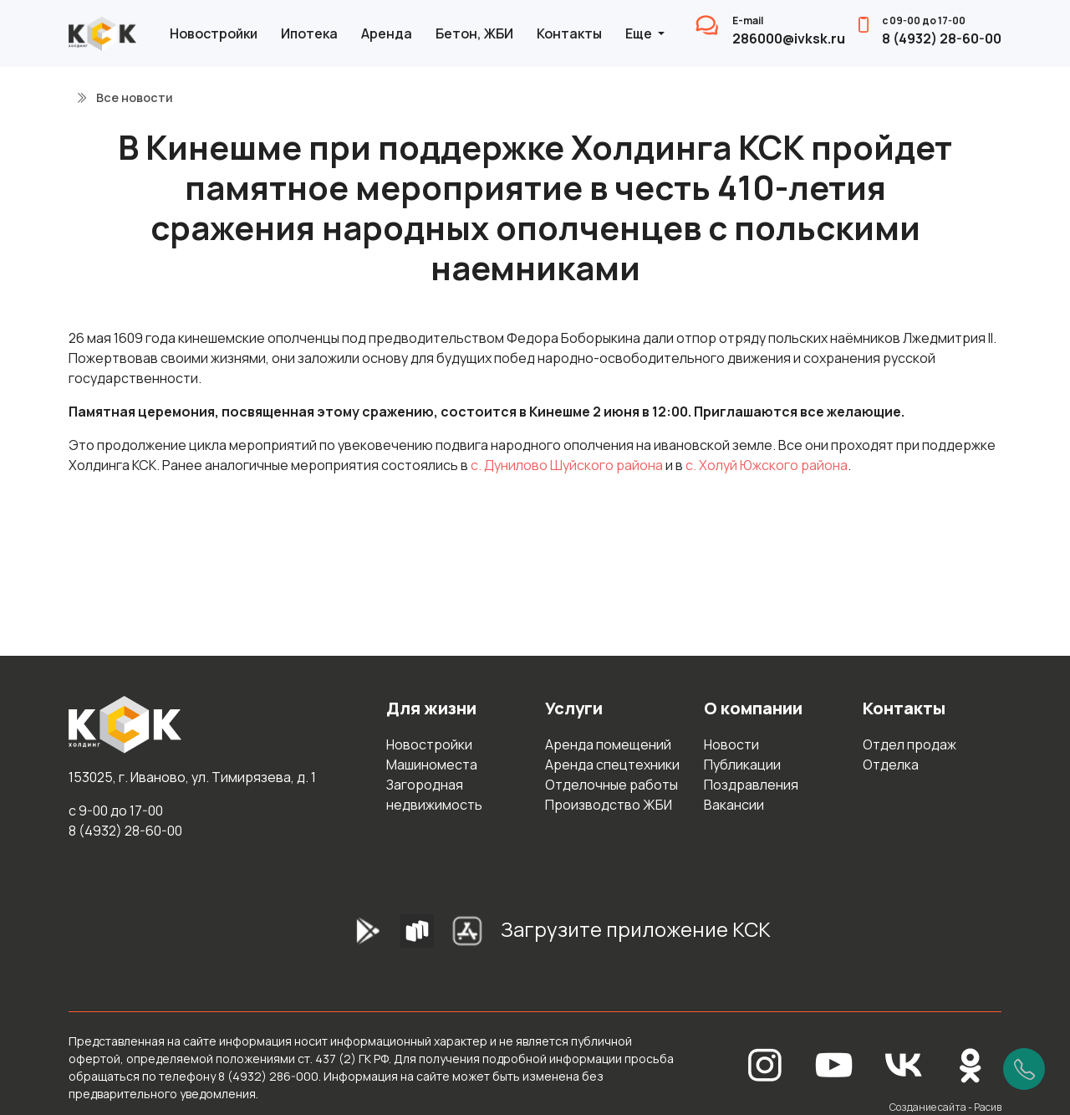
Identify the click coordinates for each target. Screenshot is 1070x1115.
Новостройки (213, 33)
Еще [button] (640, 33)
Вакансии (734, 804)
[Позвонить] (1024, 1069)
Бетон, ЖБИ (474, 33)
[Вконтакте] (903, 1064)
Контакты (569, 33)
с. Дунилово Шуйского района (567, 465)
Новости (731, 744)
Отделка (891, 764)
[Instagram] (764, 1064)
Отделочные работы (611, 784)
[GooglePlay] (342, 936)
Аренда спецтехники (612, 764)
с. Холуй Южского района (766, 465)
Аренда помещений (608, 744)
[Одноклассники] (970, 1064)
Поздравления (751, 784)
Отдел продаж (909, 744)
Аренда (386, 33)
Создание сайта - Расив (945, 1107)
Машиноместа (431, 764)
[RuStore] (417, 936)
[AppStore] (467, 936)
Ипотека (309, 33)
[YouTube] (834, 1064)
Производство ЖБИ (608, 804)
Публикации (742, 764)
